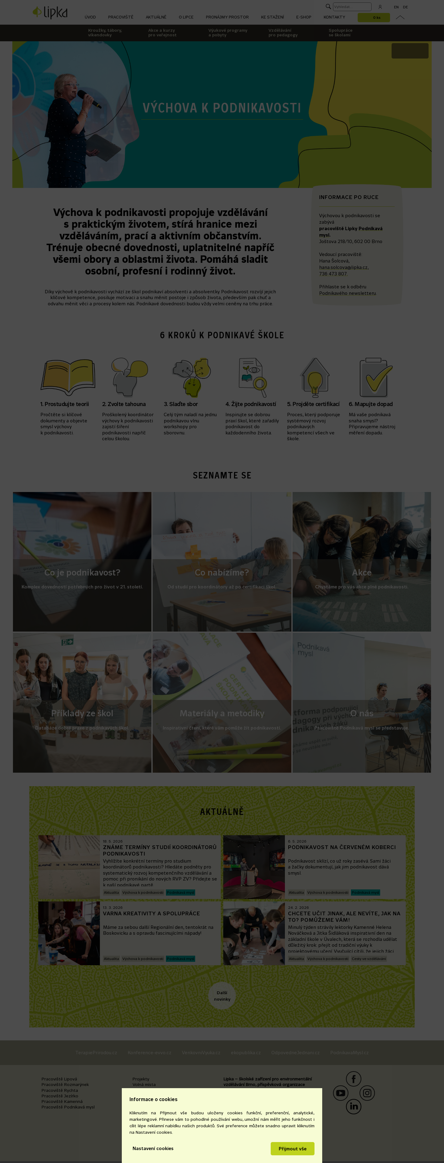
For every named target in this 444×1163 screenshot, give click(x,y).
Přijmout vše (292, 1148)
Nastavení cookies (153, 1148)
